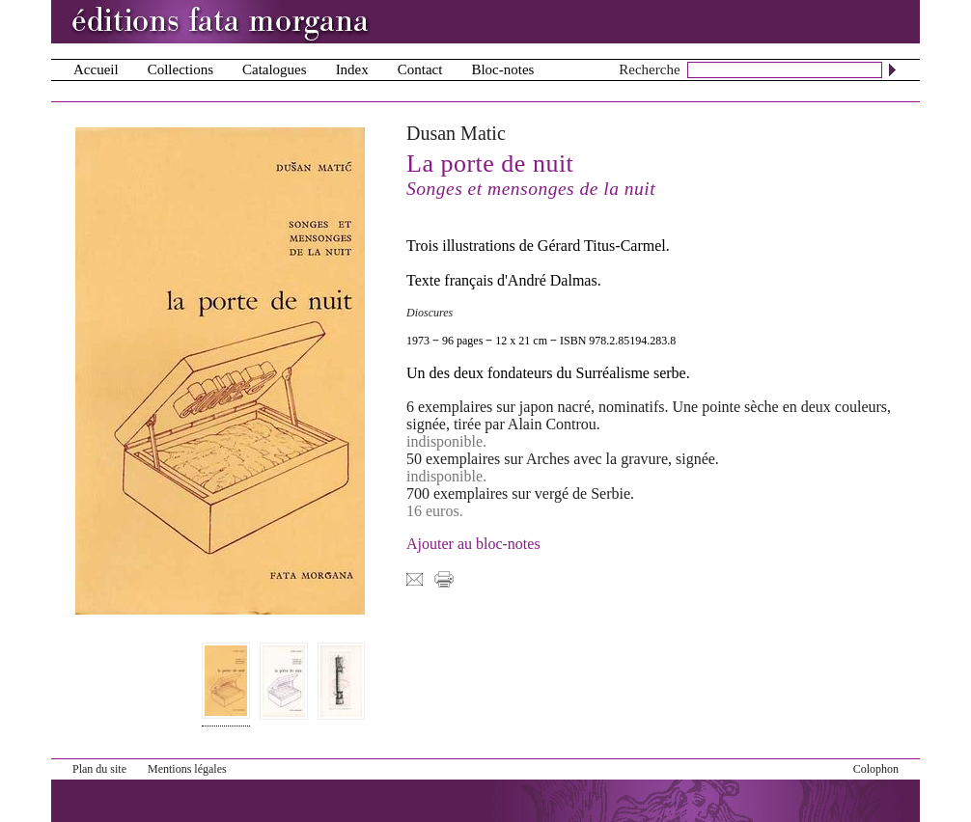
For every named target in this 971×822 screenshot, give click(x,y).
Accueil (96, 69)
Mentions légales (187, 769)
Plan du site (99, 769)
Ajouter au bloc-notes (473, 543)
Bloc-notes (502, 69)
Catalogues (274, 69)
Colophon (876, 769)
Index (352, 69)
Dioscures (429, 312)
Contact (420, 69)
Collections (180, 69)
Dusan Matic (456, 133)
